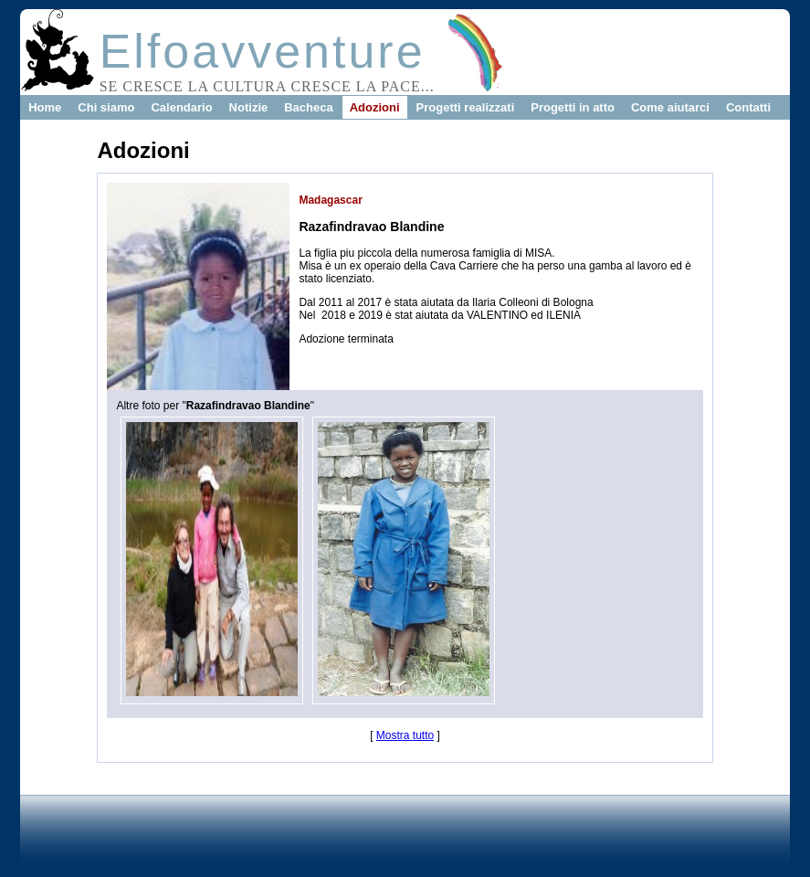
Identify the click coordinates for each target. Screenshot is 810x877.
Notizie (248, 107)
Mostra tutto (405, 735)
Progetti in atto (573, 107)
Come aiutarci (670, 107)
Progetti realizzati (465, 107)
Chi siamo (106, 107)
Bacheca (308, 107)
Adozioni (375, 107)
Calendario (181, 107)
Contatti (748, 107)
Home (44, 107)
